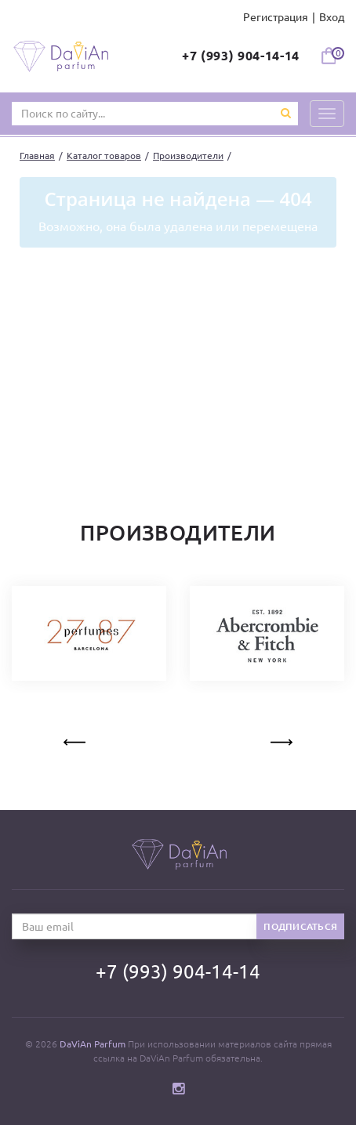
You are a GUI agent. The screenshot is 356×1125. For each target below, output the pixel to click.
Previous (76, 739)
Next (280, 739)
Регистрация (275, 17)
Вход (331, 17)
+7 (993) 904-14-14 (240, 56)
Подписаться (300, 926)
